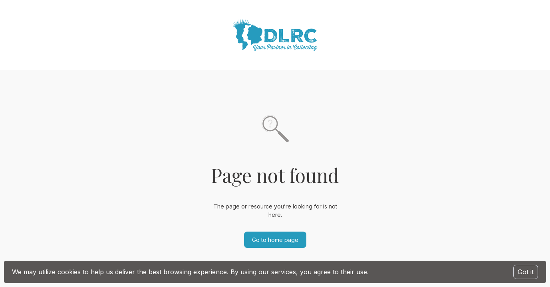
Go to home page (275, 239)
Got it (526, 272)
